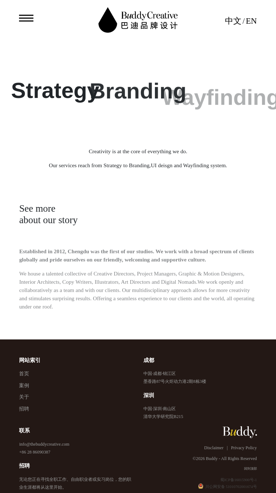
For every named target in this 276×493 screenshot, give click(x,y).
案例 (24, 385)
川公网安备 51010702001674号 (227, 486)
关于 (24, 397)
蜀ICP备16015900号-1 (238, 480)
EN (251, 20)
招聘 (24, 409)
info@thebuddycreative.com (44, 444)
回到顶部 (250, 468)
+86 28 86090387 (34, 452)
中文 (233, 20)
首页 (24, 373)
